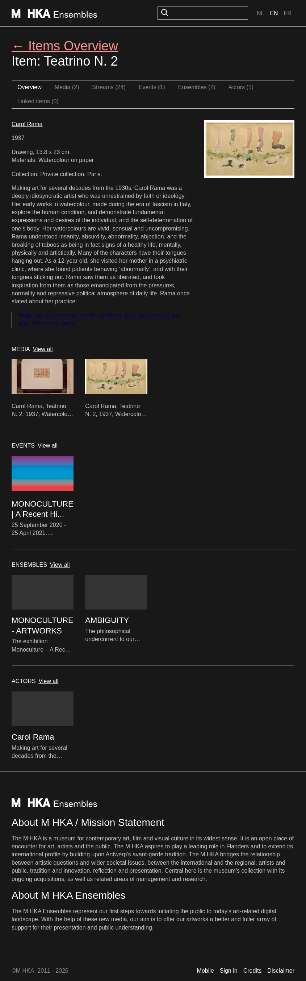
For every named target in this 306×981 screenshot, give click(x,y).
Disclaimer (280, 971)
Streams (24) (108, 87)
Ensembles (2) (196, 87)
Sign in (229, 971)
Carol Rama (27, 124)
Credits (252, 971)
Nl (260, 13)
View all (43, 349)
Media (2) (67, 87)
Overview (29, 87)
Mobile (205, 971)
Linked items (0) (38, 101)
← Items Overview (65, 45)
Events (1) (152, 87)
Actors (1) (241, 87)
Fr (288, 13)
